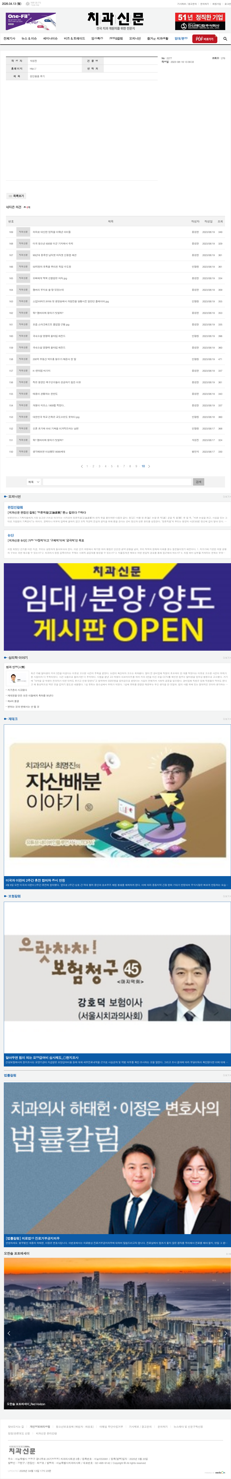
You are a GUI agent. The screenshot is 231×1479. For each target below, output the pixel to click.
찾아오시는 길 (16, 1427)
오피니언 (135, 38)
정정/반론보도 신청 (19, 1433)
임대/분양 (181, 38)
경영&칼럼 (116, 38)
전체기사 (9, 38)
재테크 (13, 719)
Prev (9, 1333)
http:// (33, 68)
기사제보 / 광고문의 (187, 3)
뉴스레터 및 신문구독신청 (188, 1427)
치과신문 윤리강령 (46, 1433)
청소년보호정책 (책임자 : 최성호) (75, 1427)
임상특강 (97, 38)
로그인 (227, 3)
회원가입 (216, 3)
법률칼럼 (10, 1075)
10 (143, 466)
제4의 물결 (13, 701)
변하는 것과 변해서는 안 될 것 (23, 706)
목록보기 (16, 196)
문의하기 (204, 3)
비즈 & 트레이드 (74, 38)
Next (226, 1333)
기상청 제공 (35, 5)
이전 (82, 466)
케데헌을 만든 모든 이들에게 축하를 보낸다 (30, 695)
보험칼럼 (14, 896)
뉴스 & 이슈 (29, 38)
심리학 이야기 (18, 657)
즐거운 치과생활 (157, 38)
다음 (149, 466)
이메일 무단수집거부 (111, 1427)
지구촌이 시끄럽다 (17, 690)
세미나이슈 (50, 38)
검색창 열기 (225, 38)
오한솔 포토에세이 (16, 1253)
